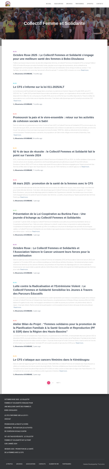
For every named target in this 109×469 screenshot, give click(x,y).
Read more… (85, 70)
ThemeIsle (101, 464)
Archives (69, 3)
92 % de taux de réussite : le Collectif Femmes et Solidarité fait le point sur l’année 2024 (18, 440)
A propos (90, 3)
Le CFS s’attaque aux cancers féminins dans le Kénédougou (51, 359)
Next (58, 382)
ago (37, 74)
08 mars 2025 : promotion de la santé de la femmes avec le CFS (53, 183)
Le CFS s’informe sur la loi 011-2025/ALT (38, 86)
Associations (58, 3)
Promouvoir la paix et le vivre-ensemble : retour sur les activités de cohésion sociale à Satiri (18, 427)
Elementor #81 (54, 464)
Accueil (48, 3)
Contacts (99, 3)
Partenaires (80, 3)
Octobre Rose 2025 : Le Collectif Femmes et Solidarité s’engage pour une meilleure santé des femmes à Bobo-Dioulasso (18, 405)
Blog (15, 51)
